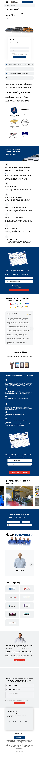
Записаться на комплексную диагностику (19, 289)
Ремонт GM (7, 8)
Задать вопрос (19, 702)
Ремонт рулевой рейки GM (27, 8)
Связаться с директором (19, 660)
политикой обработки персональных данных (19, 54)
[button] (31, 328)
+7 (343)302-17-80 (30, 6)
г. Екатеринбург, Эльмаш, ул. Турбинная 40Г (17, 721)
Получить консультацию (19, 56)
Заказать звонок (27, 2)
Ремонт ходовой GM (16, 8)
